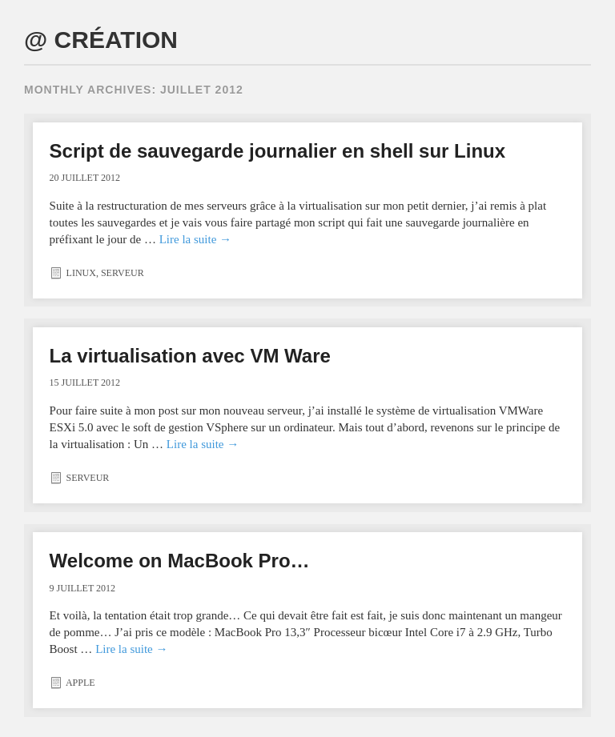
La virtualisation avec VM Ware (190, 355)
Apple (80, 682)
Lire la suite (195, 239)
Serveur (122, 272)
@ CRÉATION (101, 39)
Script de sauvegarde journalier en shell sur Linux (278, 151)
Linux (81, 272)
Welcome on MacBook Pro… (180, 560)
